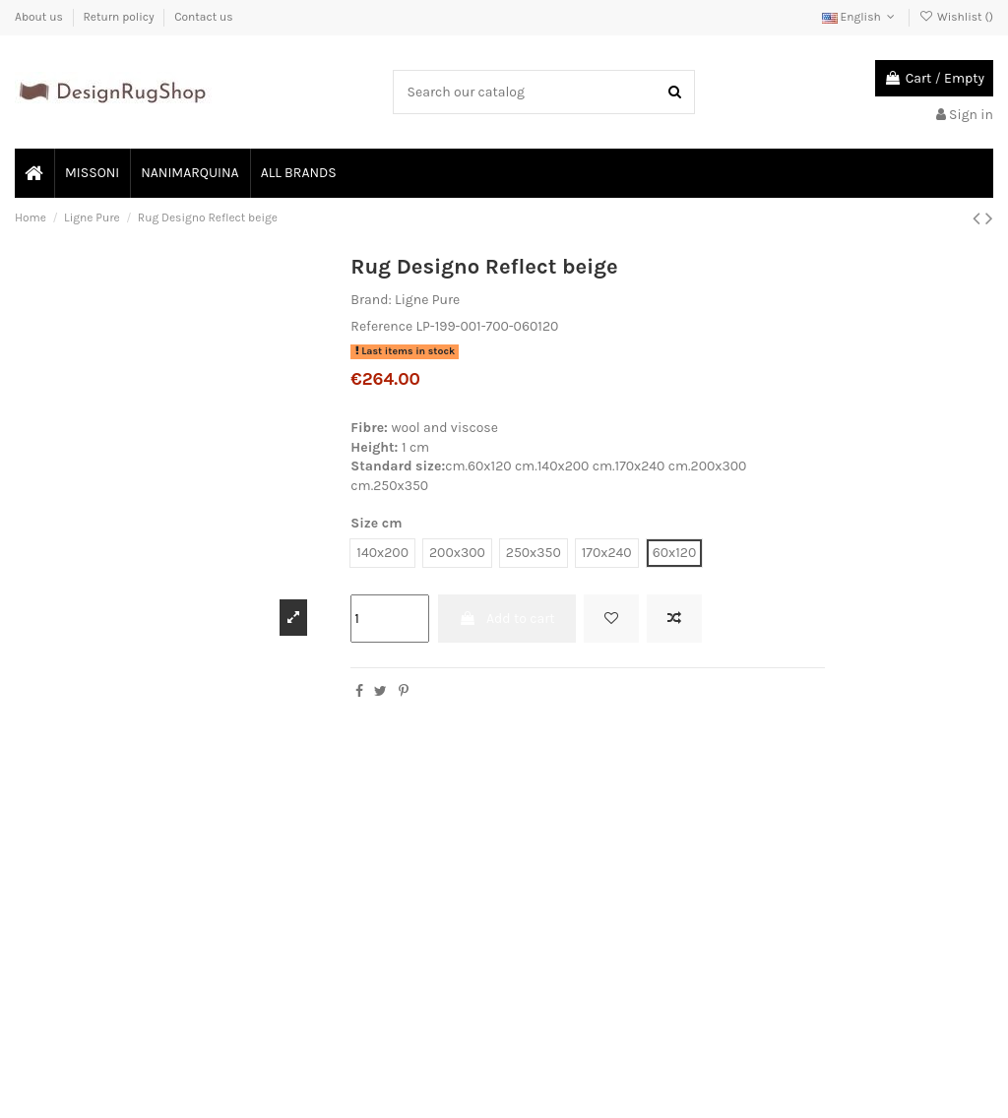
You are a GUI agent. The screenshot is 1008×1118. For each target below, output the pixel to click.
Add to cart (507, 618)
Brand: (370, 299)
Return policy (120, 17)
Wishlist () (956, 17)
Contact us (203, 17)
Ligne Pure (427, 299)
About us (40, 17)
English (860, 17)
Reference (381, 326)
